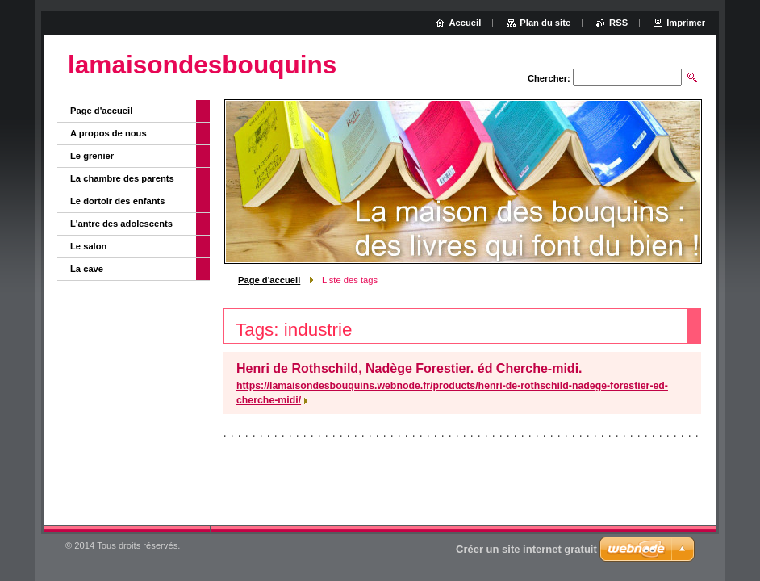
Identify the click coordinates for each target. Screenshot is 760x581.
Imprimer (685, 22)
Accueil (465, 22)
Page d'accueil (269, 280)
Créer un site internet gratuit (526, 549)
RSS (618, 22)
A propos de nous (108, 133)
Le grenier (92, 156)
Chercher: (549, 78)
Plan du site (545, 22)
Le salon (88, 246)
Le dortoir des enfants (117, 201)
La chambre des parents (122, 178)
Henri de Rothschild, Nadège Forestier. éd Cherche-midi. (409, 368)
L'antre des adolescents (121, 223)
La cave (86, 269)
